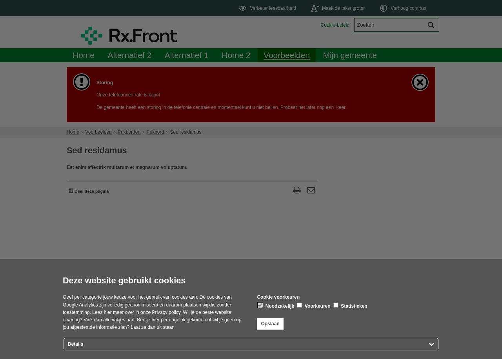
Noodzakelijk (276, 306)
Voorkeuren (313, 306)
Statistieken (350, 306)
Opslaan (270, 323)
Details (75, 344)
